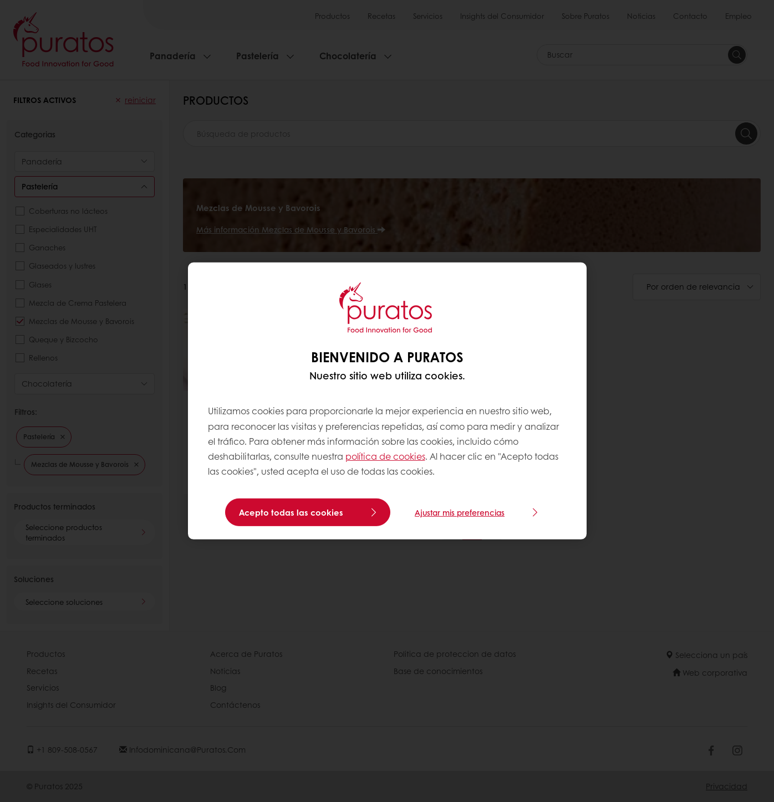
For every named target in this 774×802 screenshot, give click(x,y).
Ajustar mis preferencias (460, 512)
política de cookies (385, 456)
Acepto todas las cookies (291, 512)
